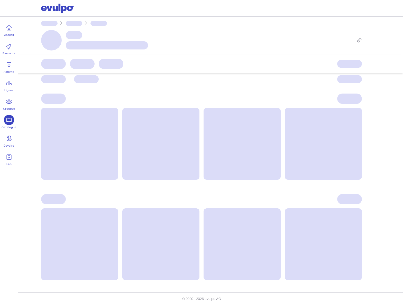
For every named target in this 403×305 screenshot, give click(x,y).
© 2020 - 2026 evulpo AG (201, 299)
